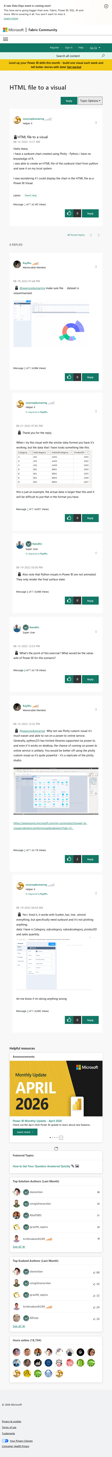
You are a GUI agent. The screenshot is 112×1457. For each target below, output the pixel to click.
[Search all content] (80, 55)
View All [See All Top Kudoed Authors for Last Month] (19, 1326)
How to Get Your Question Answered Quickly (42, 1166)
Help (80, 47)
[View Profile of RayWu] (27, 263)
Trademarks (8, 1433)
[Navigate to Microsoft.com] (13, 30)
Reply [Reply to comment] (90, 377)
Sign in (68, 47)
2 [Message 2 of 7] (24, 850)
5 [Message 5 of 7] (24, 368)
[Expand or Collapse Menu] (5, 39)
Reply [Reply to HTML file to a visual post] (90, 213)
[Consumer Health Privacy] (56, 1446)
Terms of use (9, 1427)
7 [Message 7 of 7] (27, 509)
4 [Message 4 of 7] (24, 670)
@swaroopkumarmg (32, 288)
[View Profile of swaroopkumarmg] (33, 118)
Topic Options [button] (89, 101)
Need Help (31, 195)
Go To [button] (93, 47)
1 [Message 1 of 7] (24, 204)
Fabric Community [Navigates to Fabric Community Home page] (43, 29)
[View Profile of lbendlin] (37, 544)
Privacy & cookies (11, 1421)
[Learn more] (25, 1132)
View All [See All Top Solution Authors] (19, 1246)
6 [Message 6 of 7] (27, 591)
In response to (37, 411)
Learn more (11, 18)
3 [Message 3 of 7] (27, 1011)
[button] (69, 101)
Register (54, 47)
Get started (74, 67)
